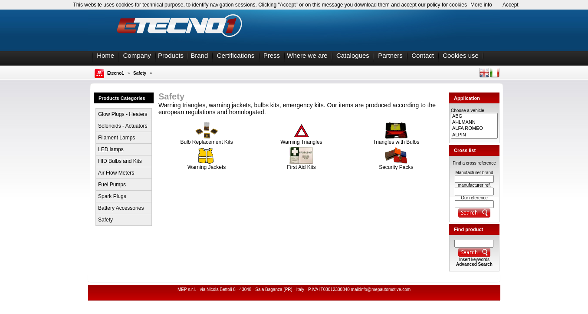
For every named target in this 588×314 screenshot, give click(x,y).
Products (171, 55)
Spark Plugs (112, 196)
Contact (422, 55)
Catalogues (352, 55)
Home (105, 55)
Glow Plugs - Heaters (122, 114)
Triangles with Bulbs (396, 139)
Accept (511, 5)
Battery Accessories (121, 208)
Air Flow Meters (116, 173)
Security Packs (396, 164)
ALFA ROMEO (474, 129)
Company (137, 55)
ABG (474, 116)
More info (481, 5)
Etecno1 (115, 73)
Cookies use (461, 55)
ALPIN (474, 135)
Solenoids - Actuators (122, 126)
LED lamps (111, 149)
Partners (390, 55)
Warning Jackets (206, 164)
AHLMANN (474, 122)
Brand (199, 55)
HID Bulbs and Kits (120, 161)
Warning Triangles (301, 139)
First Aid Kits (301, 164)
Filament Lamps (116, 138)
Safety (139, 73)
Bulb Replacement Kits (206, 139)
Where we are (307, 55)
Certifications (236, 55)
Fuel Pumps (112, 185)
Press (271, 55)
